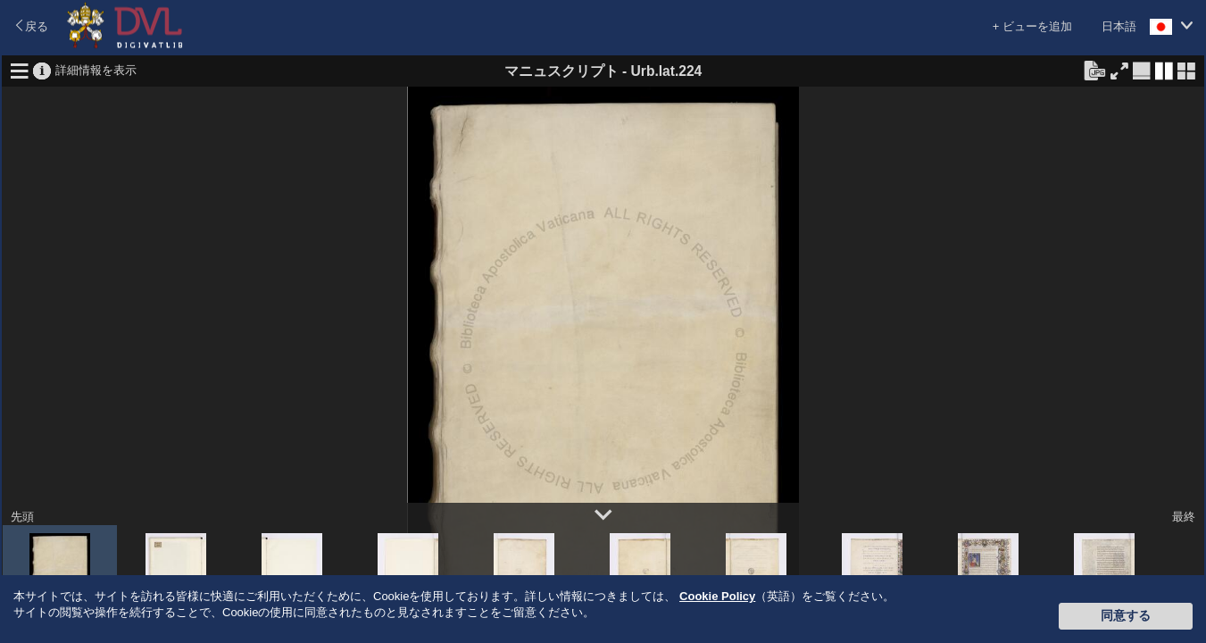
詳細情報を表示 (96, 69)
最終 (1183, 516)
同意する (1126, 615)
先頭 (22, 516)
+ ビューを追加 (1032, 26)
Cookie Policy (717, 596)
